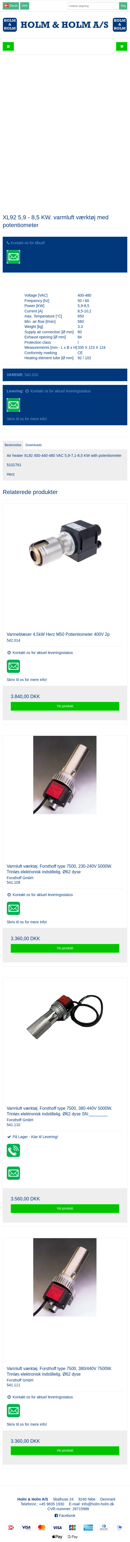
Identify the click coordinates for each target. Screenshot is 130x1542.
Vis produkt (65, 706)
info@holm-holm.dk (98, 1504)
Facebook (65, 1515)
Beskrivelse (13, 445)
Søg (123, 5)
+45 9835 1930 (51, 1504)
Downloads (33, 445)
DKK (25, 5)
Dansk (10, 5)
